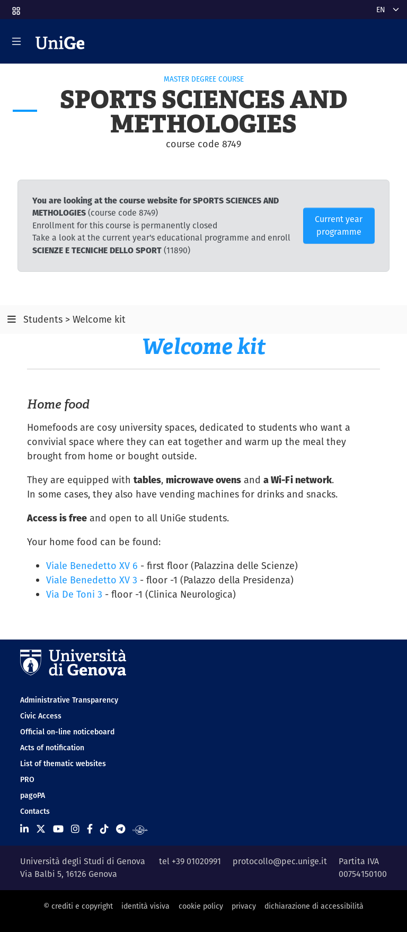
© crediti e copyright (78, 906)
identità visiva (145, 906)
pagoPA (32, 795)
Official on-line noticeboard (67, 731)
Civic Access (40, 716)
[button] (15, 7)
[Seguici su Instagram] (75, 829)
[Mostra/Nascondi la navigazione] (16, 41)
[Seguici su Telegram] (120, 829)
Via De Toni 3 (74, 594)
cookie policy (201, 906)
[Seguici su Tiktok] (104, 829)
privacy (244, 906)
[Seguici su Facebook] (90, 829)
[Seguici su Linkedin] (24, 829)
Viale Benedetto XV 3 (91, 580)
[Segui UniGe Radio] (140, 829)
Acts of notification (52, 747)
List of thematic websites (63, 763)
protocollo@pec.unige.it (280, 861)
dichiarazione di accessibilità (314, 906)
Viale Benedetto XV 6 (92, 565)
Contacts (35, 811)
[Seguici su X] (41, 829)
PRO (27, 779)
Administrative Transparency (69, 700)
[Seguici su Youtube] (58, 829)
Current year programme (338, 225)
